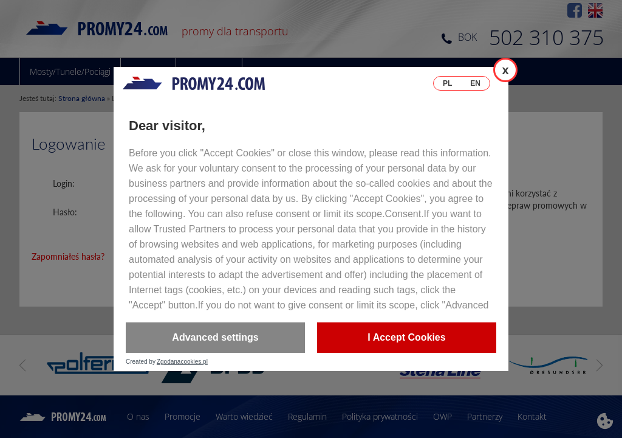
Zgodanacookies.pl (182, 362)
